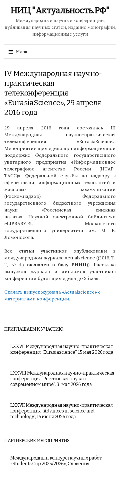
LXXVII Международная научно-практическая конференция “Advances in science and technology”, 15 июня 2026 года (61, 410)
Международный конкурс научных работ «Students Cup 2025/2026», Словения (56, 460)
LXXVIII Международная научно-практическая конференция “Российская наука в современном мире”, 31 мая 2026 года (62, 378)
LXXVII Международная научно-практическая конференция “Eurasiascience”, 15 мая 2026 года (61, 349)
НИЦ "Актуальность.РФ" (60, 10)
